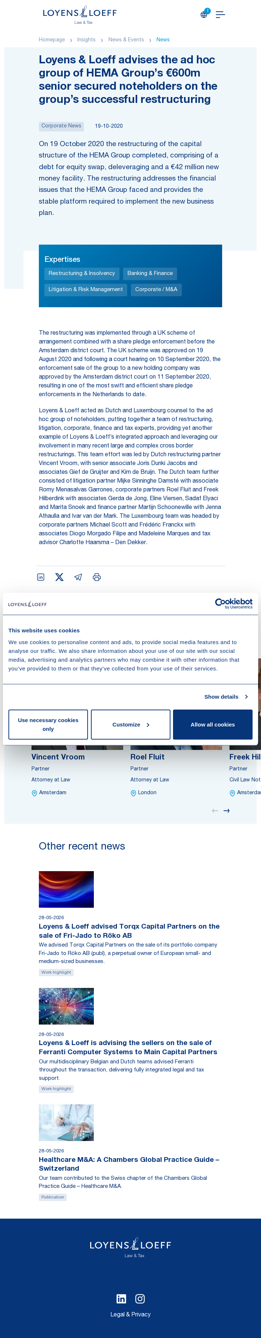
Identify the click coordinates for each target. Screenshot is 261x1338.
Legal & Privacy (130, 1315)
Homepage (52, 40)
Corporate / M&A (156, 290)
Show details (222, 697)
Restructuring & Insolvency (82, 273)
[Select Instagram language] (140, 1299)
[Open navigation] (220, 14)
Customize (131, 724)
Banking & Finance (150, 273)
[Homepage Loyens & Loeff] (80, 14)
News (163, 40)
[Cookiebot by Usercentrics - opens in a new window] (220, 603)
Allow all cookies (213, 724)
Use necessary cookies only (48, 724)
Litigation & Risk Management (86, 290)
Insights (86, 40)
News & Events (126, 40)
